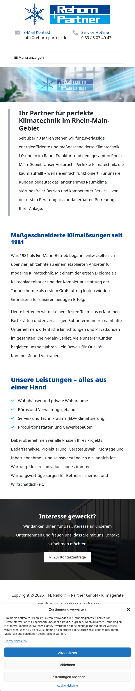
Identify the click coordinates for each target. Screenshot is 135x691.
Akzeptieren (67, 652)
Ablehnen (67, 664)
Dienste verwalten (15, 641)
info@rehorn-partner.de (45, 37)
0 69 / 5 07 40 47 (96, 37)
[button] (128, 609)
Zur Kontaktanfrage (67, 557)
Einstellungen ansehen (67, 677)
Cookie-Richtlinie (67, 685)
